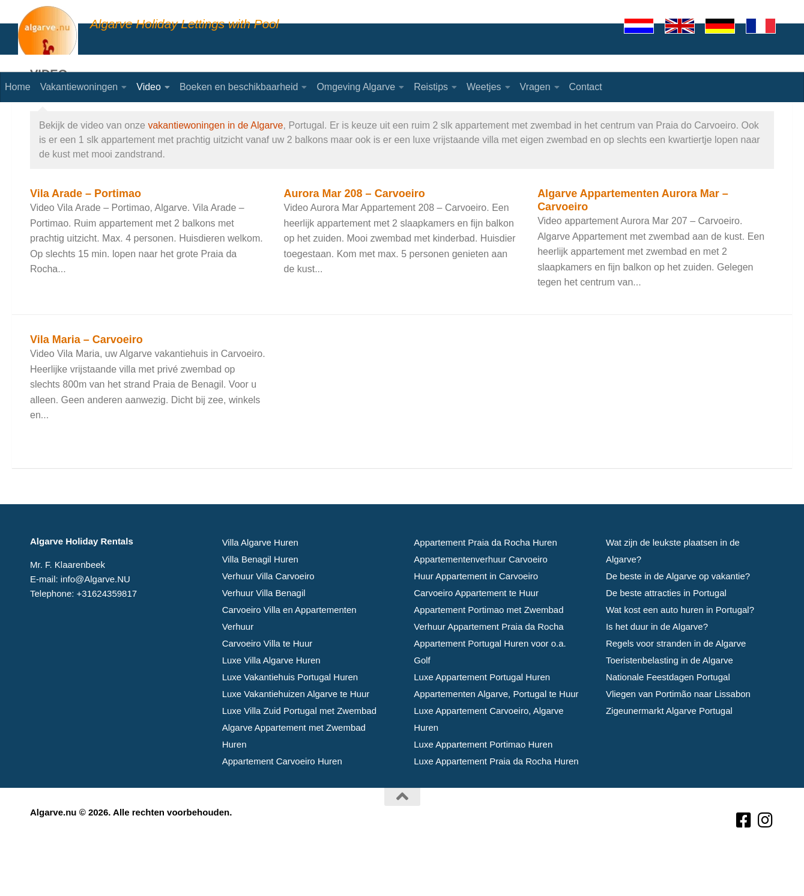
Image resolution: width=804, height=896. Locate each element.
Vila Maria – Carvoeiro (86, 387)
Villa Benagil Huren (260, 607)
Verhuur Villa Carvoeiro (268, 623)
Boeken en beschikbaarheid (239, 87)
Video (148, 87)
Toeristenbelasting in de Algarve (669, 707)
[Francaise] (766, 26)
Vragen (535, 87)
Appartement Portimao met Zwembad (488, 657)
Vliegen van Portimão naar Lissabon (678, 741)
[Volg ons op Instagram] (765, 868)
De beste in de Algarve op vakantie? (678, 623)
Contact (585, 87)
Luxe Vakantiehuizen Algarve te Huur (296, 741)
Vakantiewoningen (79, 87)
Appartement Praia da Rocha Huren (485, 590)
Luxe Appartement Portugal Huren (482, 724)
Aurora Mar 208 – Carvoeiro (354, 241)
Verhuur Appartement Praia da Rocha (488, 674)
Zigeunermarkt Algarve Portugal (669, 758)
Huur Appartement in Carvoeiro (476, 623)
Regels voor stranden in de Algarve (676, 691)
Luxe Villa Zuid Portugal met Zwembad (299, 758)
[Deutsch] (725, 26)
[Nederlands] (644, 26)
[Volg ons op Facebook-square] (744, 868)
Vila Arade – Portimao (85, 241)
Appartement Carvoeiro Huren (282, 808)
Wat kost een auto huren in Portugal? (680, 657)
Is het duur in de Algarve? (657, 674)
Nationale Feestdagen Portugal (668, 724)
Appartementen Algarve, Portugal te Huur (496, 741)
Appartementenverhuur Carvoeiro (481, 607)
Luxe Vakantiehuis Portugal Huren (290, 724)
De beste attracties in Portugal (666, 640)
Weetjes (484, 87)
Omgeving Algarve (355, 87)
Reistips (431, 87)
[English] (685, 26)
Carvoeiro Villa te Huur (267, 691)
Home (18, 87)
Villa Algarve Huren (260, 590)
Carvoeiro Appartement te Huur (476, 640)
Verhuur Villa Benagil (264, 640)
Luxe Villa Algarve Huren (271, 707)
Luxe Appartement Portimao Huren (483, 792)
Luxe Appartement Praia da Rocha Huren (496, 808)
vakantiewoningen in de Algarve (215, 173)
